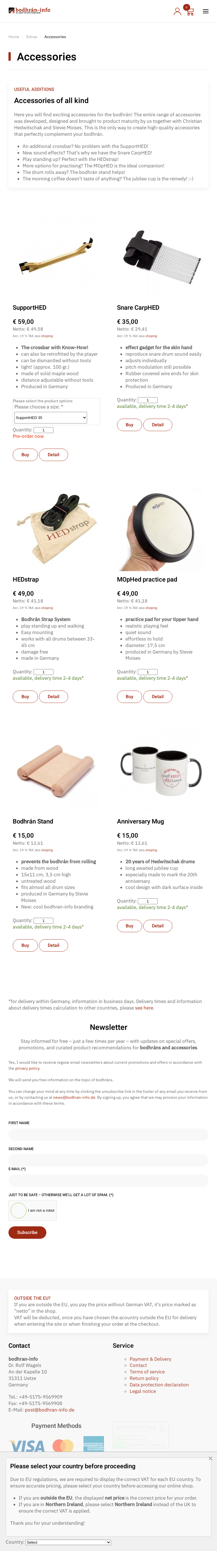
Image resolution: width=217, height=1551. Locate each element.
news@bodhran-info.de (74, 1097)
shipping (47, 336)
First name (18, 1123)
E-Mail (17, 1169)
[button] (206, 11)
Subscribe (27, 1232)
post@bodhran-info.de (49, 1410)
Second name (21, 1149)
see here (144, 1008)
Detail (53, 454)
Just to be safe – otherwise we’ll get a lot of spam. (61, 1195)
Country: (15, 1542)
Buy (25, 454)
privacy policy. (27, 1068)
